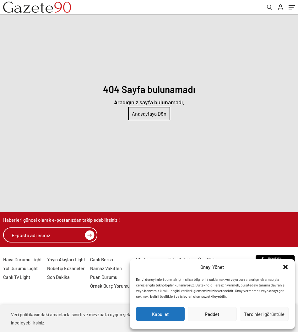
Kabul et (160, 314)
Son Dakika (58, 277)
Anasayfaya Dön (149, 114)
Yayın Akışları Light (66, 259)
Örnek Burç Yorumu (110, 286)
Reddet (212, 314)
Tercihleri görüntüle (264, 314)
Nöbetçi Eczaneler (66, 268)
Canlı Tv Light (16, 277)
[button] (285, 267)
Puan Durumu (103, 277)
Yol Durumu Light (20, 268)
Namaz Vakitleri (106, 268)
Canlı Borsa (101, 259)
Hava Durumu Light (22, 259)
